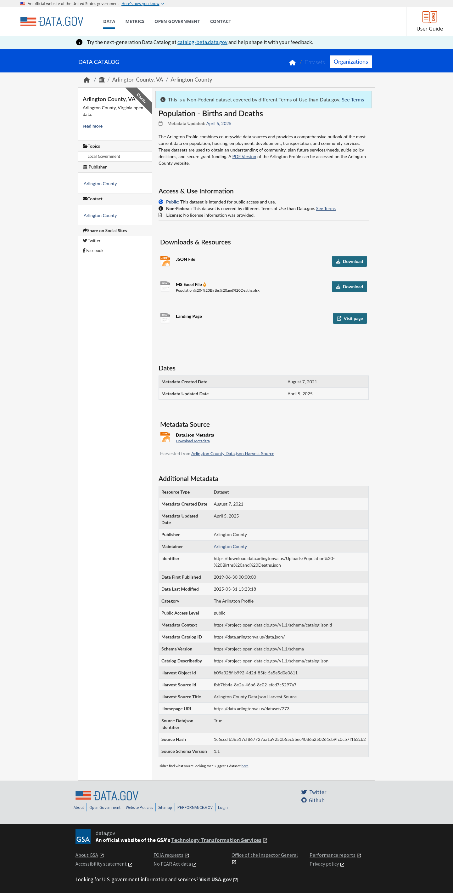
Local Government (103, 156)
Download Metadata (193, 440)
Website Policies (139, 807)
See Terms (353, 99)
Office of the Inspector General (265, 855)
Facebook (93, 250)
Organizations (351, 61)
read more (93, 126)
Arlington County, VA (137, 79)
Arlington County (191, 79)
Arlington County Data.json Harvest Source (232, 453)
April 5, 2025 (219, 123)
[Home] (51, 21)
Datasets (315, 62)
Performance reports (332, 855)
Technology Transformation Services (216, 840)
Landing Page (189, 316)
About (79, 807)
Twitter (91, 240)
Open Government (104, 807)
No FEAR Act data (172, 864)
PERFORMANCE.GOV (195, 807)
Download (349, 261)
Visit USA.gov (215, 879)
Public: (172, 201)
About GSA (87, 855)
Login (223, 807)
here (245, 766)
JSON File (185, 259)
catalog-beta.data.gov (202, 42)
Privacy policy (324, 864)
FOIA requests (168, 855)
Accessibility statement (101, 864)
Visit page (350, 318)
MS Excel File (189, 284)
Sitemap (165, 807)
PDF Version (244, 156)
